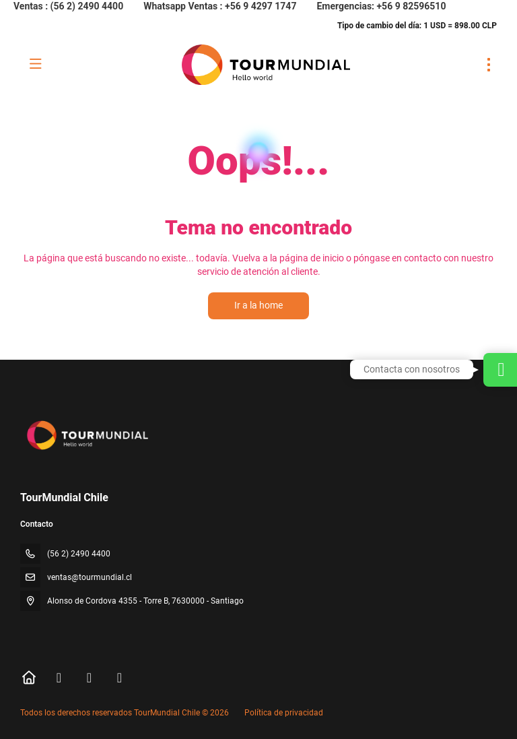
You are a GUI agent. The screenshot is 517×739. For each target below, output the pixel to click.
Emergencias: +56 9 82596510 (381, 6)
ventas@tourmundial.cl (89, 577)
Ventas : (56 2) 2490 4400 (68, 6)
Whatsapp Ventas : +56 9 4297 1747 (219, 6)
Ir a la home (258, 305)
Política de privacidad (283, 712)
